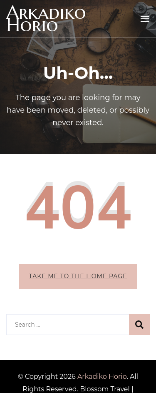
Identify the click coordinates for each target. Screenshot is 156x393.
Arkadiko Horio (46, 18)
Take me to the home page (78, 276)
